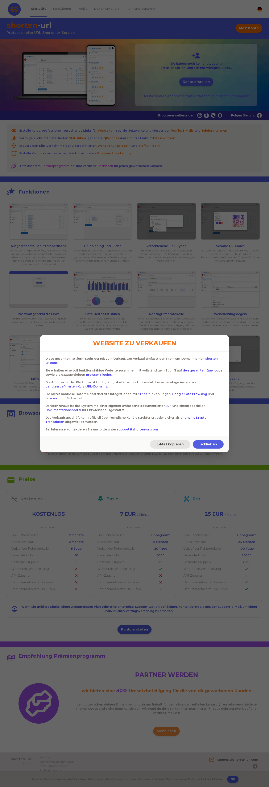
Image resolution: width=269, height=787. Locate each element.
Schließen (208, 444)
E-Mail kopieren (170, 444)
